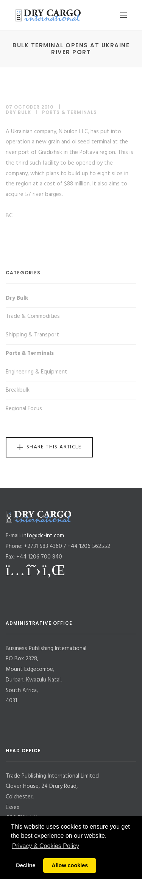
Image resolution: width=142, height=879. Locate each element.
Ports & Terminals (69, 112)
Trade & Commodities (33, 316)
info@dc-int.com (43, 535)
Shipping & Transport (32, 334)
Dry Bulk (18, 112)
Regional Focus (24, 408)
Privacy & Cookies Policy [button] (45, 846)
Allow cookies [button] (69, 865)
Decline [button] (25, 865)
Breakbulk (18, 390)
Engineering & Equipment (36, 371)
